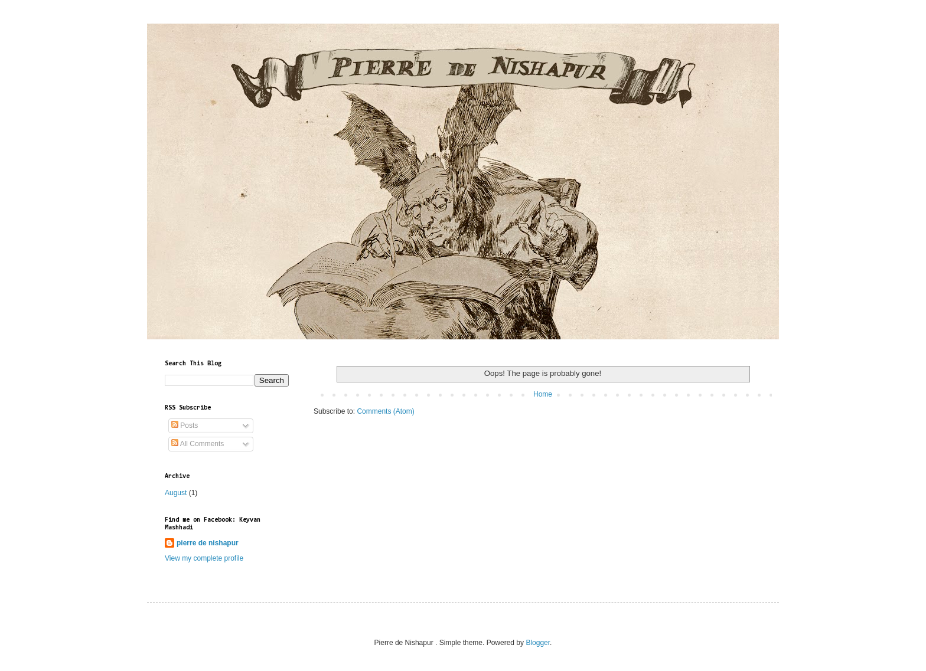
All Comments (197, 444)
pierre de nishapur (208, 543)
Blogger (538, 643)
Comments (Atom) (385, 411)
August (176, 493)
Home (542, 394)
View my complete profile (204, 558)
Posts (184, 425)
